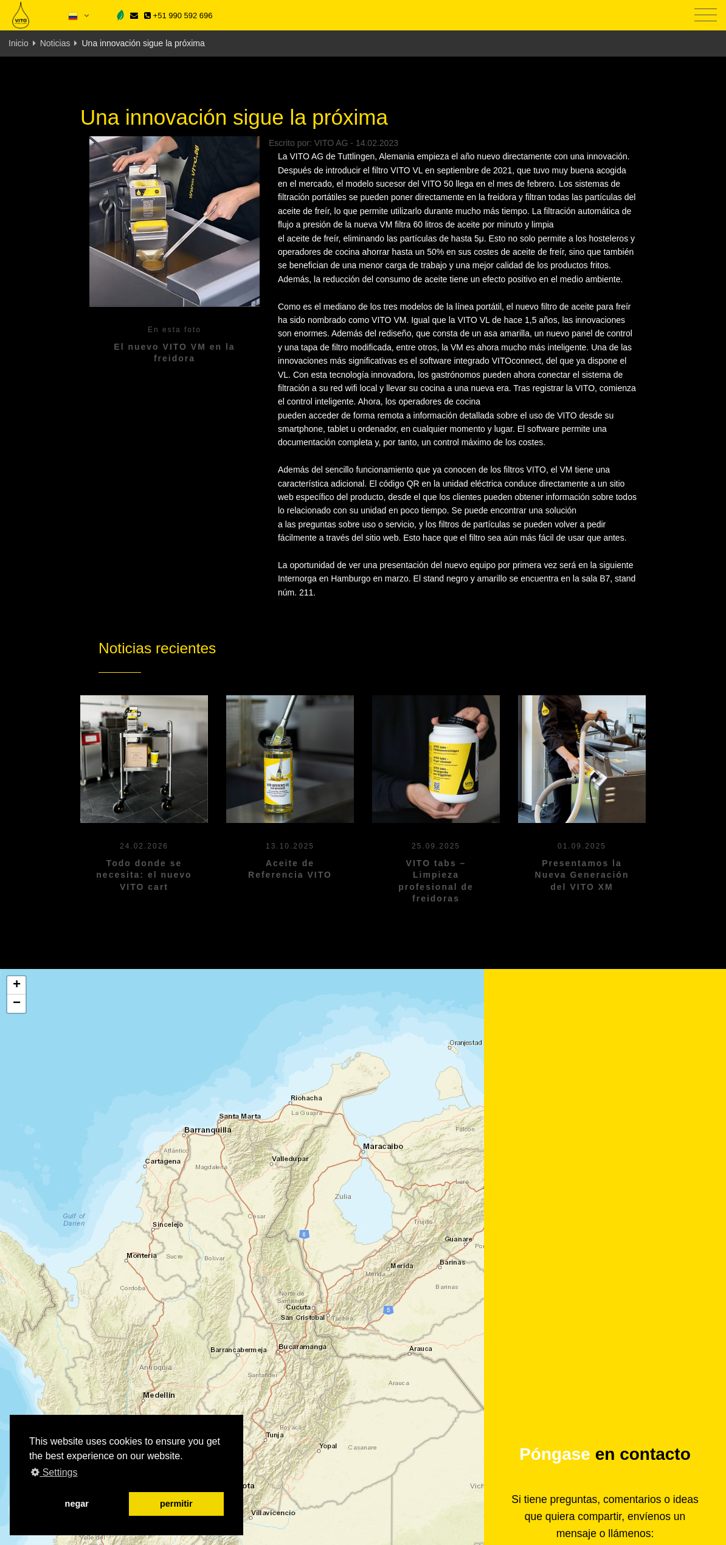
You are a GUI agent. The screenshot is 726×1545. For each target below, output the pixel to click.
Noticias (55, 43)
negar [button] (77, 1504)
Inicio (19, 43)
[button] (16, 985)
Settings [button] (54, 1472)
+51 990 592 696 (178, 15)
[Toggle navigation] (705, 15)
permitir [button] (176, 1504)
